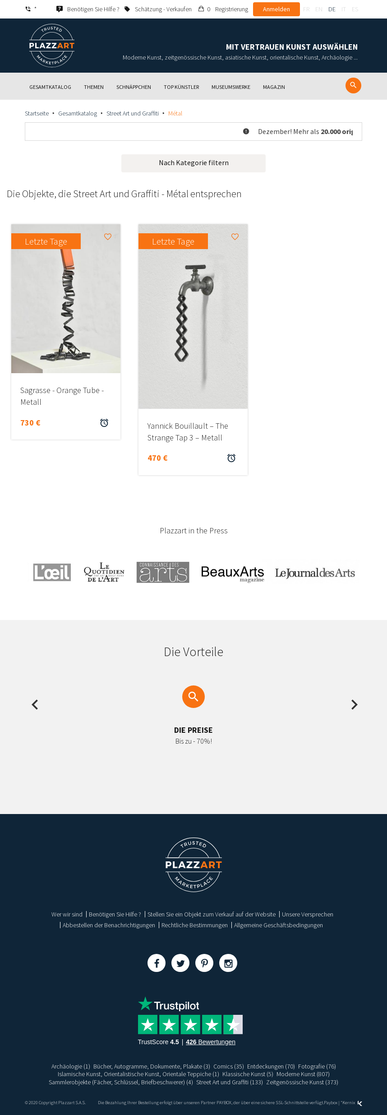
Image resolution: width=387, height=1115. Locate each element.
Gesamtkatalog (77, 113)
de (332, 9)
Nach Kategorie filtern (194, 162)
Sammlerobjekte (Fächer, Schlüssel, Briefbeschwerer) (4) (121, 1082)
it (343, 9)
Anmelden (276, 9)
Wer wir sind (67, 914)
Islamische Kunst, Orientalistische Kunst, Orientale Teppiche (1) (138, 1074)
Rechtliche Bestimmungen (194, 925)
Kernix (352, 1103)
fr (306, 9)
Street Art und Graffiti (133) (229, 1082)
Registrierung (231, 9)
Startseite (37, 113)
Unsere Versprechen (307, 914)
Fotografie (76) (317, 1066)
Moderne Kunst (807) (303, 1074)
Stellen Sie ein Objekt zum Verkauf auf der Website (211, 914)
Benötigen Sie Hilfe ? (115, 914)
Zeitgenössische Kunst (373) (302, 1082)
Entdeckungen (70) (271, 1066)
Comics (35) (228, 1066)
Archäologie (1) (70, 1066)
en (318, 9)
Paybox (330, 1103)
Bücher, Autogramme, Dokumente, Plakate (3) (151, 1066)
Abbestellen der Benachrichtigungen (109, 925)
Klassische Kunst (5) (247, 1074)
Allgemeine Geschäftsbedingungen (278, 925)
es (355, 9)
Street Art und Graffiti (132, 113)
